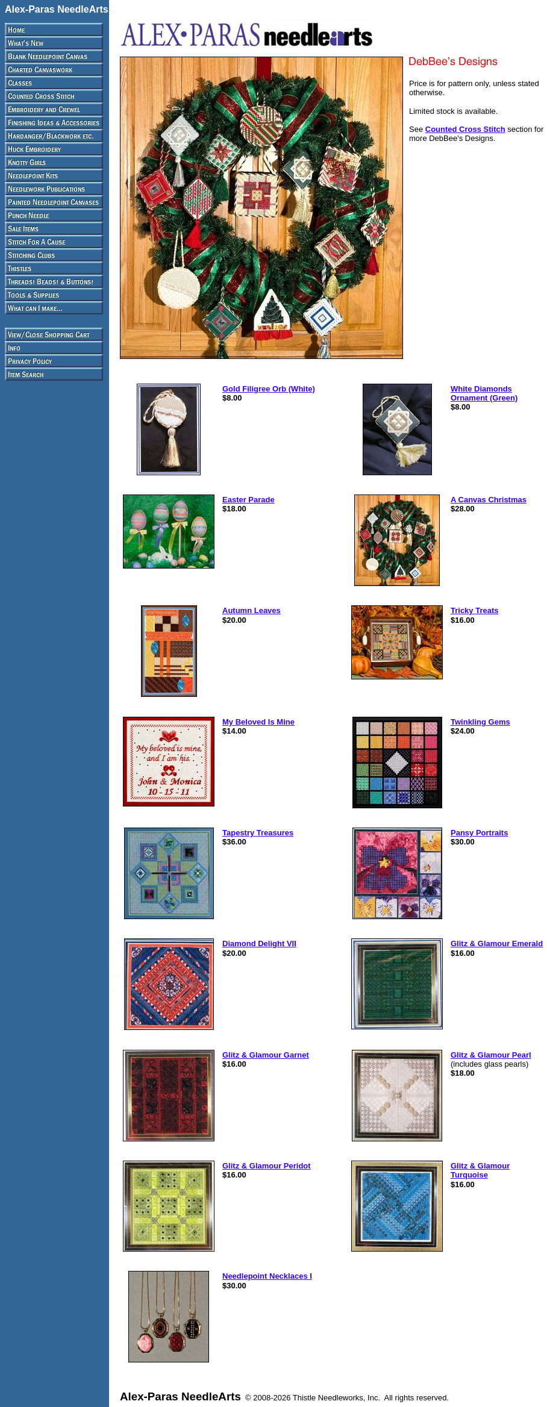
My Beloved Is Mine (258, 721)
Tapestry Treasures (257, 832)
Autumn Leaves (251, 610)
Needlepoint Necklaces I (267, 1276)
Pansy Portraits (479, 832)
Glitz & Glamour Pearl (491, 1054)
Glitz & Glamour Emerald (497, 943)
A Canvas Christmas (489, 499)
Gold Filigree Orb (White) (268, 388)
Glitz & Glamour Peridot (266, 1165)
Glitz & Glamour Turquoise (480, 1170)
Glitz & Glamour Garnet (265, 1054)
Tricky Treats (475, 610)
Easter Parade (248, 499)
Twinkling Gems (480, 721)
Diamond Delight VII (259, 943)
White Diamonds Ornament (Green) (484, 393)
